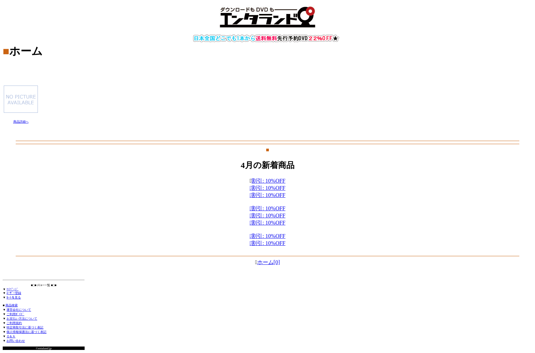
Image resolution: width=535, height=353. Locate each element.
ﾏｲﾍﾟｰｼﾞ (12, 289)
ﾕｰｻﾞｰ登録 (13, 293)
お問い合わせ (15, 340)
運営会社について (18, 309)
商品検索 (11, 305)
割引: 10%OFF (268, 243)
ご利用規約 (14, 323)
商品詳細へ (21, 121)
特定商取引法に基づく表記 (24, 327)
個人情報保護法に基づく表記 (26, 332)
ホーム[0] (268, 262)
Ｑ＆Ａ (10, 336)
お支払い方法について (21, 318)
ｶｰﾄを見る (13, 297)
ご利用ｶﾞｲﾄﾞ (15, 314)
